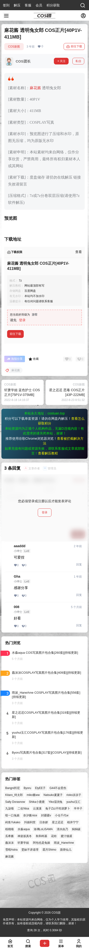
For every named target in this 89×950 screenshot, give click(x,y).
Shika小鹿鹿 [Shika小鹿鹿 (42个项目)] (37, 840)
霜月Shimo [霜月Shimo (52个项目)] (49, 888)
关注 (61, 61)
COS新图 (14, 46)
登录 (22, 358)
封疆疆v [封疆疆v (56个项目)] (46, 853)
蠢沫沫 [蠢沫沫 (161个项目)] (9, 881)
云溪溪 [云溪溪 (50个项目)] (37, 846)
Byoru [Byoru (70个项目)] (27, 826)
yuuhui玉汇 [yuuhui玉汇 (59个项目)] (73, 840)
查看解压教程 (48, 491)
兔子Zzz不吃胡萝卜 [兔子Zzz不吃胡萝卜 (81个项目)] (57, 846)
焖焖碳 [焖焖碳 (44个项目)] (76, 867)
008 (16, 645)
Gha (17, 614)
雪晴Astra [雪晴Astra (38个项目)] (11, 888)
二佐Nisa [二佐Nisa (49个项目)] (23, 846)
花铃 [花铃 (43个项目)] (54, 874)
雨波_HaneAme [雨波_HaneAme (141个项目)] (64, 881)
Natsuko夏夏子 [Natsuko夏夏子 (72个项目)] (53, 833)
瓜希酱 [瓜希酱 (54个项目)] (9, 874)
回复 (79, 602)
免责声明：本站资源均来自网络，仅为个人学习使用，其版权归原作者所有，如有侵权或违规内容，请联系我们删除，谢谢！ (44, 921)
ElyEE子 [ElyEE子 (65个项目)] (40, 826)
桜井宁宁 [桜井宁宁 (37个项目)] (73, 860)
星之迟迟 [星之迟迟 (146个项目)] (57, 860)
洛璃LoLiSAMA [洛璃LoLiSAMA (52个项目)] (43, 867)
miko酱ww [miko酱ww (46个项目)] (33, 833)
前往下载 (74, 47)
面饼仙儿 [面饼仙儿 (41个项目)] (65, 888)
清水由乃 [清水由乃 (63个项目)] (62, 867)
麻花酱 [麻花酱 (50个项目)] (9, 894)
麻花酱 (35, 88)
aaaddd (19, 584)
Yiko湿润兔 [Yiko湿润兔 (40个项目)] (55, 840)
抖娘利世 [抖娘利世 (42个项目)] (30, 860)
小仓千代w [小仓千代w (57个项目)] (61, 853)
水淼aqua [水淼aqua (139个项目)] (24, 867)
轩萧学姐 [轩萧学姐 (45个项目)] (23, 881)
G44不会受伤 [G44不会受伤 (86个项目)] (58, 826)
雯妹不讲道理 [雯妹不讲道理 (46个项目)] (29, 888)
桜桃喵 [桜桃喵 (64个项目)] (9, 867)
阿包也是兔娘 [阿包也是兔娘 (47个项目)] (41, 881)
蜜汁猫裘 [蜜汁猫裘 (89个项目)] (66, 874)
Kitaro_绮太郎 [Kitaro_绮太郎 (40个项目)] (14, 833)
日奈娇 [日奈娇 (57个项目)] (43, 860)
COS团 (56, 912)
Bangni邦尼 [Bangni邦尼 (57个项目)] (12, 826)
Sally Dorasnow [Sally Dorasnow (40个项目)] (15, 840)
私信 (78, 61)
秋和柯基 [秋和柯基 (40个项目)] (41, 874)
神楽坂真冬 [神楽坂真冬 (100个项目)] (25, 874)
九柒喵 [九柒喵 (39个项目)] (9, 846)
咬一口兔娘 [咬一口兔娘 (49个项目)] (12, 853)
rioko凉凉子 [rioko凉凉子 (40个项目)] (73, 833)
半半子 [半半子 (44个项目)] (78, 846)
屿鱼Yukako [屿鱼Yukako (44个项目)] (12, 860)
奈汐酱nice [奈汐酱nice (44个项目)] (30, 853)
